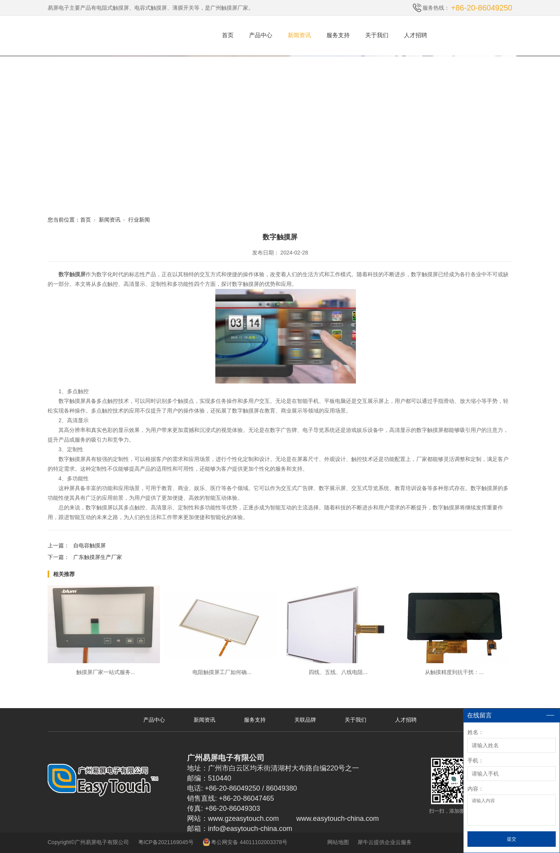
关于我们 (376, 35)
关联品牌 (305, 720)
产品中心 (260, 35)
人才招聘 (415, 35)
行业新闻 (139, 220)
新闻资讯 (299, 35)
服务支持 (338, 35)
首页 (228, 35)
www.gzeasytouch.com (243, 818)
